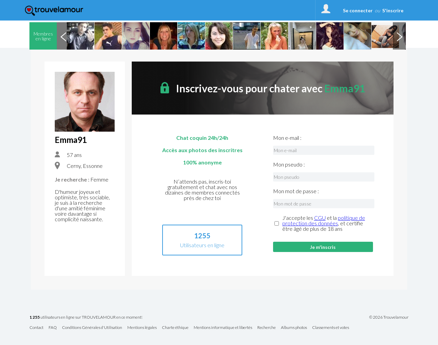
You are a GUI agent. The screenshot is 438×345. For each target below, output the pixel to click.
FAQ (53, 328)
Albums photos (294, 328)
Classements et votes (330, 328)
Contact (36, 328)
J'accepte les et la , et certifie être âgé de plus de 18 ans (323, 223)
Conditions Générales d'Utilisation (92, 328)
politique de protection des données (323, 220)
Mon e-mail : (287, 138)
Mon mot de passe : (296, 191)
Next (399, 36)
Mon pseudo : (289, 164)
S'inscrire (392, 10)
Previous (63, 36)
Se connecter (358, 10)
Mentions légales (142, 328)
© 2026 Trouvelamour (389, 317)
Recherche (266, 328)
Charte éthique (175, 328)
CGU (320, 217)
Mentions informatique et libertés (223, 328)
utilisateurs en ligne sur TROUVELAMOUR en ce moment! (85, 317)
